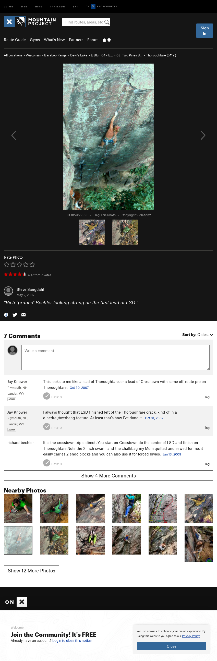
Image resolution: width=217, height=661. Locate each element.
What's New (54, 39)
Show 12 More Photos (31, 570)
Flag (206, 397)
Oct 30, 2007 (79, 388)
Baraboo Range (55, 55)
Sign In (205, 30)
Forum (93, 39)
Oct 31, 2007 (154, 418)
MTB (24, 6)
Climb (9, 6)
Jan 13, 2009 (172, 454)
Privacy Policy (191, 636)
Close (171, 646)
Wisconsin (33, 55)
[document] (171, 639)
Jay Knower (17, 381)
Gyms (35, 39)
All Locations (13, 55)
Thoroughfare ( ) (161, 55)
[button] (6, 314)
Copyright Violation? (136, 215)
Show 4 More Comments (108, 475)
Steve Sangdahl (30, 289)
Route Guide (15, 39)
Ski (75, 6)
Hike (38, 6)
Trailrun (57, 6)
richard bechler (20, 442)
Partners (76, 39)
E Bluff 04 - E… (102, 55)
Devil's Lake (78, 55)
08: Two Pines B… (129, 55)
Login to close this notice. (72, 641)
